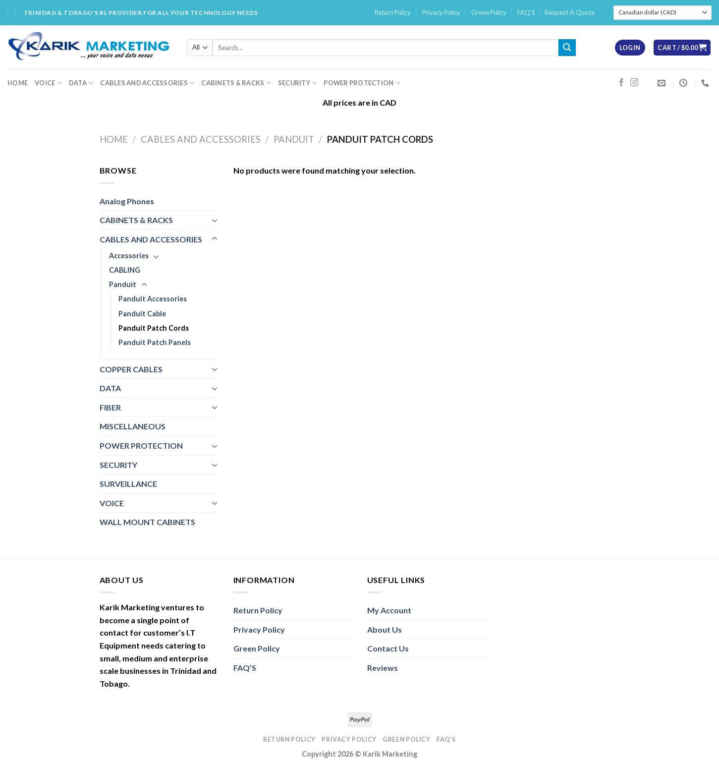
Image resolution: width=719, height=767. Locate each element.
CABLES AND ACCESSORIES (147, 83)
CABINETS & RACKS (236, 83)
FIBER (110, 407)
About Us (384, 629)
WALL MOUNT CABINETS (147, 522)
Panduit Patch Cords (153, 328)
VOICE (48, 83)
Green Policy (488, 12)
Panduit (294, 139)
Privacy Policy (441, 12)
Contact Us (388, 648)
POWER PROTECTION (362, 83)
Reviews (382, 667)
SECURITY (297, 83)
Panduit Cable (142, 313)
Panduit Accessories (152, 299)
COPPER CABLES (131, 369)
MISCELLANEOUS (133, 426)
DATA (81, 83)
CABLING (124, 270)
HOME (17, 83)
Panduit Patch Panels (154, 342)
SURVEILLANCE (128, 483)
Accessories (129, 255)
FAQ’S (526, 12)
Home (114, 139)
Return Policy (393, 12)
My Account (389, 610)
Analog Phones (127, 201)
